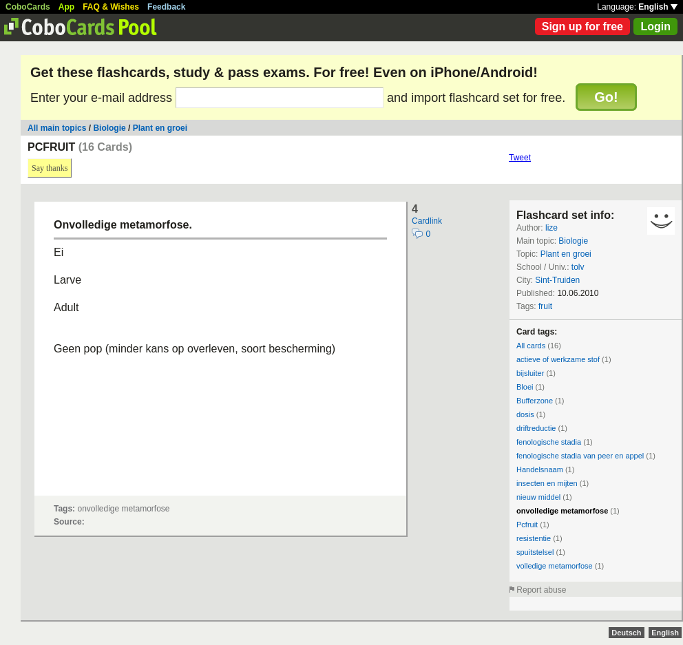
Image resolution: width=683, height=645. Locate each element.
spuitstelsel (535, 552)
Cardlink (427, 221)
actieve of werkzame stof (558, 359)
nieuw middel (538, 497)
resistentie (533, 538)
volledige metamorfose (554, 566)
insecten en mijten (547, 483)
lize (551, 228)
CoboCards (28, 7)
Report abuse (541, 590)
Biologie (109, 128)
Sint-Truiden (557, 280)
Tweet (520, 157)
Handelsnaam (539, 469)
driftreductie (536, 428)
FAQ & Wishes (111, 7)
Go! (606, 97)
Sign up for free (582, 26)
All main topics (57, 128)
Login (655, 26)
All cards (530, 345)
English (657, 7)
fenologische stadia (548, 442)
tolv (578, 267)
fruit (545, 306)
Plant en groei (160, 128)
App (66, 7)
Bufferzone (534, 400)
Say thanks (49, 168)
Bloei (524, 387)
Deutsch (626, 632)
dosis (525, 414)
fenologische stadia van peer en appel (580, 456)
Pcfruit (527, 524)
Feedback (166, 7)
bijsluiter (530, 373)
